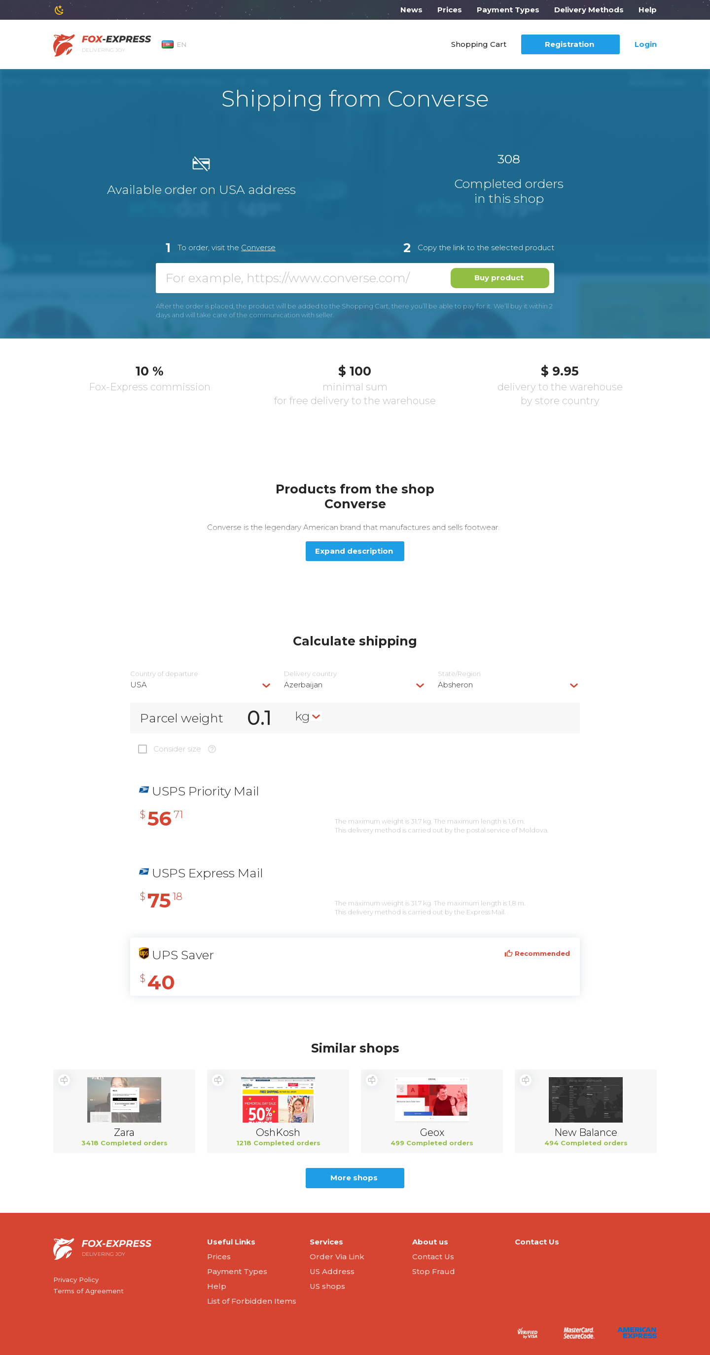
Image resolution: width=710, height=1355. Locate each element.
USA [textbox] (138, 684)
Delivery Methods (589, 9)
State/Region (459, 674)
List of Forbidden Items (251, 1301)
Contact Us (433, 1256)
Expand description (354, 551)
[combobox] (201, 684)
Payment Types (508, 9)
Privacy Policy (76, 1279)
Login (646, 44)
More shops (354, 1177)
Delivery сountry (310, 674)
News (411, 9)
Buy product (499, 277)
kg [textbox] (302, 716)
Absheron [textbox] (455, 684)
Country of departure (164, 674)
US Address (332, 1271)
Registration (569, 44)
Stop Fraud (433, 1271)
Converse (258, 247)
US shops (327, 1286)
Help (648, 9)
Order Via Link (337, 1256)
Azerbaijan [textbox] (303, 684)
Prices (449, 9)
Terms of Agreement (88, 1291)
